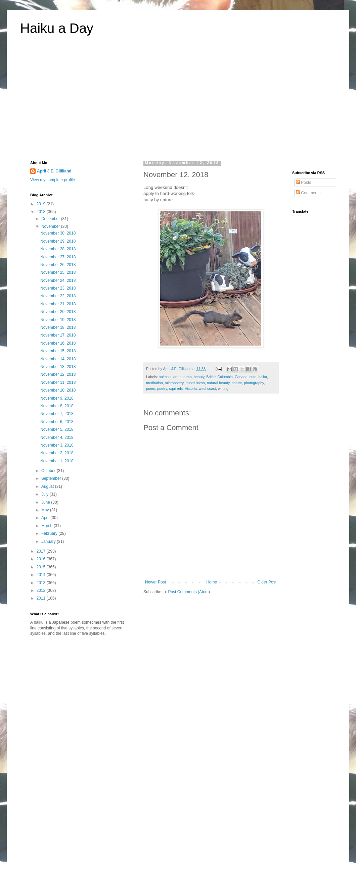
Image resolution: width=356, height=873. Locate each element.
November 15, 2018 (58, 351)
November (51, 226)
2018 (42, 211)
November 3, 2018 (57, 445)
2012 (42, 590)
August (48, 486)
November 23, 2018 (58, 288)
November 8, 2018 (57, 406)
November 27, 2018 (58, 257)
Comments (308, 193)
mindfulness (195, 383)
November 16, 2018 (58, 343)
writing (223, 389)
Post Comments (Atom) (189, 591)
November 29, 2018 (58, 241)
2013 (42, 582)
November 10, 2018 (58, 390)
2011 (42, 598)
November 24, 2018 (58, 280)
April (45, 517)
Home (211, 582)
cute (253, 377)
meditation (154, 383)
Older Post (266, 582)
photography (254, 383)
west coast (207, 389)
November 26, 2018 (58, 264)
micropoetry (174, 383)
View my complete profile (52, 179)
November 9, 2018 (57, 398)
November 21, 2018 (58, 304)
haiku (262, 377)
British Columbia (219, 377)
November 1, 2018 (57, 461)
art (175, 377)
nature (237, 383)
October (49, 470)
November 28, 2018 (58, 249)
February (49, 533)
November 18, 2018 (58, 327)
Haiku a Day (56, 28)
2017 (42, 551)
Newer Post (155, 582)
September (51, 478)
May (45, 510)
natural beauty (218, 383)
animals (165, 377)
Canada (241, 377)
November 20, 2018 (58, 311)
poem (150, 389)
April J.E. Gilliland (54, 171)
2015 (42, 567)
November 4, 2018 (57, 437)
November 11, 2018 (58, 382)
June (46, 502)
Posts (303, 182)
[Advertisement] (178, 102)
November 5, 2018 (57, 429)
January (49, 541)
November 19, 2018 (58, 319)
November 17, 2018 (58, 335)
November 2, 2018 (57, 453)
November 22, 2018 (58, 296)
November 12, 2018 (58, 374)
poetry (162, 389)
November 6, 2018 (57, 421)
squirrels (176, 389)
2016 (42, 559)
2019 (42, 204)
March (47, 525)
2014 (42, 574)
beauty (199, 377)
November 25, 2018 (58, 272)
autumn (186, 377)
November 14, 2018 (58, 359)
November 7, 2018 (57, 413)
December (51, 218)
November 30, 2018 (58, 233)
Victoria (191, 389)
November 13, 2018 (58, 366)
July (45, 494)
